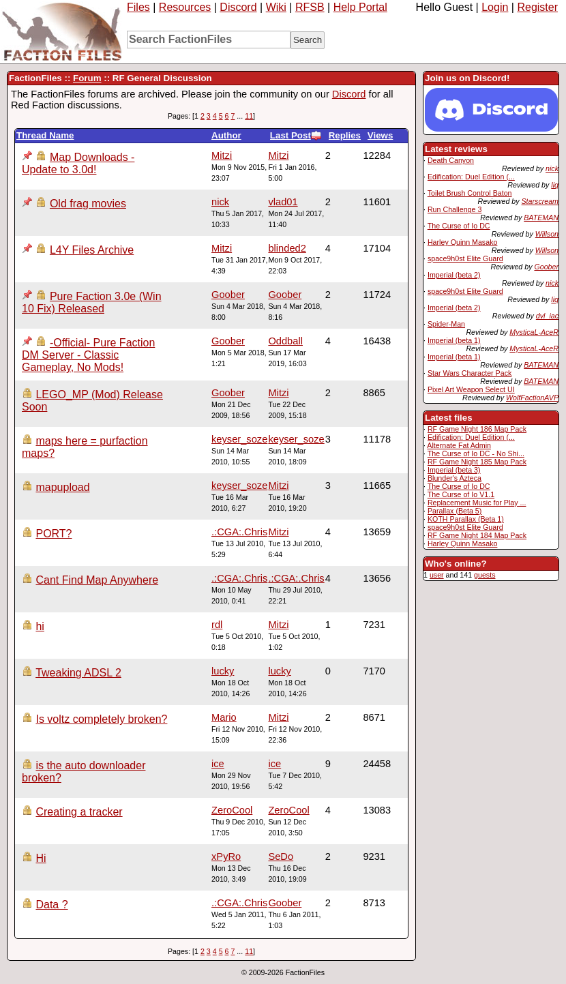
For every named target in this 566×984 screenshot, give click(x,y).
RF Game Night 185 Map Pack (477, 462)
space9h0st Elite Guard (465, 258)
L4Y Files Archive (92, 250)
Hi (40, 858)
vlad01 (282, 201)
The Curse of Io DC (459, 226)
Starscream (540, 201)
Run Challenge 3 (454, 209)
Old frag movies (88, 203)
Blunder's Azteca (454, 478)
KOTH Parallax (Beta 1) (466, 519)
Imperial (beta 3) (454, 470)
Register (537, 7)
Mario (224, 717)
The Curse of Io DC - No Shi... (476, 453)
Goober (546, 267)
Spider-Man (446, 324)
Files (138, 7)
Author (226, 135)
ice (274, 763)
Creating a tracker (78, 812)
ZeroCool (288, 810)
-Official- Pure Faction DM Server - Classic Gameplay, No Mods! (88, 355)
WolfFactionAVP (532, 397)
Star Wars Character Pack (469, 373)
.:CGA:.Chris (239, 531)
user (437, 575)
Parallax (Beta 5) (454, 511)
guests (484, 575)
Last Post (296, 135)
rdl (216, 624)
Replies (345, 135)
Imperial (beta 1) (454, 340)
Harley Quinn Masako (462, 242)
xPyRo (226, 856)
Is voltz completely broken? (101, 719)
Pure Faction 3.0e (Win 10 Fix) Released (92, 302)
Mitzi (278, 155)
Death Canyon (451, 160)
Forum (87, 78)
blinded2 (287, 248)
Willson (546, 234)
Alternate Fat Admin (459, 445)
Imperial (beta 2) (454, 275)
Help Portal (360, 7)
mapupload (62, 487)
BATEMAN (541, 217)
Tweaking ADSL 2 (78, 673)
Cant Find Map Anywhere (96, 580)
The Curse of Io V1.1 (461, 494)
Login (494, 7)
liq (554, 185)
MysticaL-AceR (533, 332)
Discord (238, 7)
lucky (279, 671)
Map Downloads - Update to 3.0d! (78, 163)
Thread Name (45, 135)
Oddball (285, 341)
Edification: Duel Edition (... (471, 177)
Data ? (51, 904)
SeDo (280, 856)
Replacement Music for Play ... (477, 502)
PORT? (53, 533)
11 (249, 116)
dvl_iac (547, 316)
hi (39, 626)
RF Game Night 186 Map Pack (477, 429)
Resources (185, 7)
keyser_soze (296, 439)
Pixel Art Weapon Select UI (471, 389)
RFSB (310, 7)
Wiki (276, 7)
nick (552, 168)
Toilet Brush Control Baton (470, 193)
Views (380, 135)
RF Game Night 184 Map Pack (477, 535)
